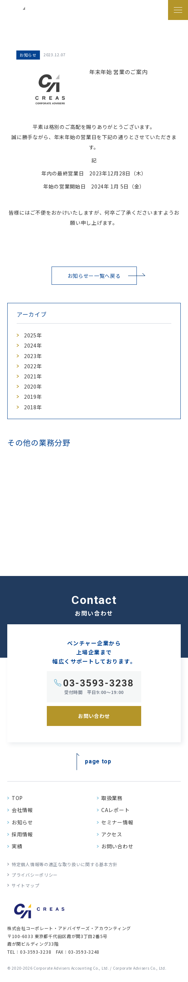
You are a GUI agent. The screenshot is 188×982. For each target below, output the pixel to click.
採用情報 (22, 834)
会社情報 (22, 809)
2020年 (33, 386)
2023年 (33, 356)
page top (98, 761)
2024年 (33, 345)
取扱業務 (112, 798)
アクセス (111, 834)
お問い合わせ (117, 846)
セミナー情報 (117, 822)
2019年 (33, 396)
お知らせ (22, 822)
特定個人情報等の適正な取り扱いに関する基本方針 (65, 864)
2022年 (33, 366)
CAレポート (115, 809)
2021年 (33, 376)
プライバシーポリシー (35, 875)
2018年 (33, 407)
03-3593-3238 (98, 683)
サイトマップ (25, 885)
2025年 (33, 335)
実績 (17, 846)
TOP (17, 798)
